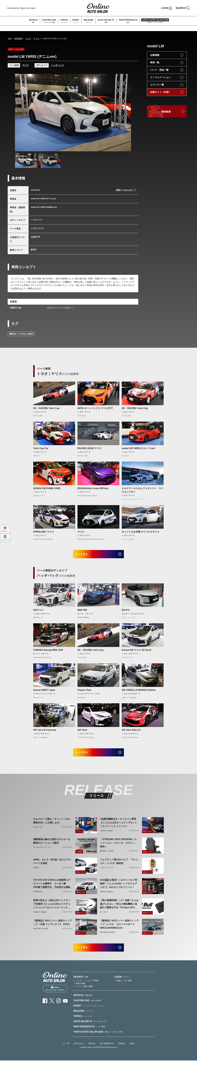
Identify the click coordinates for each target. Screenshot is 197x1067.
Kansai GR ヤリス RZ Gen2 (136, 652)
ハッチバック (57, 65)
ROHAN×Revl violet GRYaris (93, 488)
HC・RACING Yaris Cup (46, 408)
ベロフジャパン (107, 872)
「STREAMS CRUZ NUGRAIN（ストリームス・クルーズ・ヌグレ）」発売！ (118, 847)
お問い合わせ (79, 1050)
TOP (10, 38)
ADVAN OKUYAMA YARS (46, 488)
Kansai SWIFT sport (44, 692)
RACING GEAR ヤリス (89, 448)
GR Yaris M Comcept (44, 732)
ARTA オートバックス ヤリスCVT (95, 408)
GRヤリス (38, 612)
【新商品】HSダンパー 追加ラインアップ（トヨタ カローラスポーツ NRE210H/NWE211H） (119, 928)
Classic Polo (84, 692)
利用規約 (121, 1050)
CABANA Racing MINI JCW (48, 652)
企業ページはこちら (124, 190)
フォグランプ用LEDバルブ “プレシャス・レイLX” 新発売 (119, 866)
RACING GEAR (40, 933)
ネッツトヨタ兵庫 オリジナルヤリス (140, 532)
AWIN (36, 872)
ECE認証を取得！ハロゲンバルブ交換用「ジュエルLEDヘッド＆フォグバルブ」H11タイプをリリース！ (118, 888)
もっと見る (85, 555)
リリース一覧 (157, 84)
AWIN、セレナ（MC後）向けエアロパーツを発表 (52, 866)
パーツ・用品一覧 (159, 70)
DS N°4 (126, 612)
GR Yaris (82, 732)
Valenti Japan (106, 835)
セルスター (38, 831)
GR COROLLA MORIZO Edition (139, 692)
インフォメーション (160, 77)
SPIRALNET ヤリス (43, 532)
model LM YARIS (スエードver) (138, 448)
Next (126, 112)
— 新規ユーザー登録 (123, 987)
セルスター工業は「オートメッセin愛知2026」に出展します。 (51, 825)
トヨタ (28, 38)
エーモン (104, 916)
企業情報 (154, 55)
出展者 (132, 1050)
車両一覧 (154, 62)
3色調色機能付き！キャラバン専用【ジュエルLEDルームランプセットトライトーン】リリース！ (118, 827)
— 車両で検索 (79, 990)
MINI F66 (82, 612)
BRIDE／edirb (106, 855)
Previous (20, 112)
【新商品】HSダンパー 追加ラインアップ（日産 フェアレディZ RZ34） (52, 927)
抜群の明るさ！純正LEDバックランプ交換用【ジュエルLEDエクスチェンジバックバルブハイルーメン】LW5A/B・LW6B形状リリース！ (51, 908)
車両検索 (18, 38)
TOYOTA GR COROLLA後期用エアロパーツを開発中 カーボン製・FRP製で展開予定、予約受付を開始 (52, 888)
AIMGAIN (37, 896)
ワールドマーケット (42, 852)
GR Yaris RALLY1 (131, 732)
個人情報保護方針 (107, 1050)
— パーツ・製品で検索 (83, 993)
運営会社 (91, 1050)
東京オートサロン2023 (21, 334)
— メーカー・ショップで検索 (86, 987)
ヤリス (36, 38)
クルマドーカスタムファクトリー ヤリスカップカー (142, 490)
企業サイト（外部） (160, 92)
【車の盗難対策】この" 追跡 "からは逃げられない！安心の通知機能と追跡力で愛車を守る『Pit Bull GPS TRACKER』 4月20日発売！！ (119, 908)
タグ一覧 (65, 1050)
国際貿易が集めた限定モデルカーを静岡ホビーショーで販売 (51, 845)
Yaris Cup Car (40, 448)
